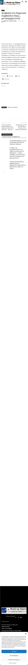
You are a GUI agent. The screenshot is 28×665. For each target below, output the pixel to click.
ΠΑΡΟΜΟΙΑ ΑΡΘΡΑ (7, 134)
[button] (26, 633)
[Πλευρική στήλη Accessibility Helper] (2, 2)
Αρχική (2, 8)
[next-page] (5, 172)
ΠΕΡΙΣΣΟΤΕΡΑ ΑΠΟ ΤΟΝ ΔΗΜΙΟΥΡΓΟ (11, 136)
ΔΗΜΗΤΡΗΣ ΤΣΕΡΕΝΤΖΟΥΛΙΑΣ (10, 21)
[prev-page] (2, 172)
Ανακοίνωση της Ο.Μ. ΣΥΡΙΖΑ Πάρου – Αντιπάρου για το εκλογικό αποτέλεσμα (21, 127)
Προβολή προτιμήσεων (14, 659)
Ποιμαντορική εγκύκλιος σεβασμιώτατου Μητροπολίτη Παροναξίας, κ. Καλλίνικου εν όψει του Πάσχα (18, 165)
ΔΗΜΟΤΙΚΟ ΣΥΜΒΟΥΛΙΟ (13, 107)
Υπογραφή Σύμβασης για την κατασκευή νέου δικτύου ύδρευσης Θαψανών (18, 142)
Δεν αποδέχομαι (14, 655)
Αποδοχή (14, 651)
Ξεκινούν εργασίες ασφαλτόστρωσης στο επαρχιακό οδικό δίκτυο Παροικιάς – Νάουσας (7, 127)
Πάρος (7, 8)
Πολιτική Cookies (12, 663)
